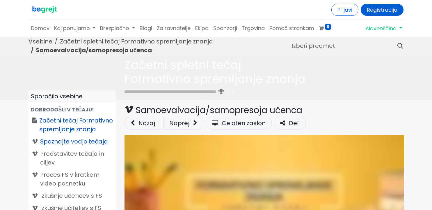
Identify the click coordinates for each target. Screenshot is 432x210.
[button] (72, 110)
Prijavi (344, 9)
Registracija (382, 9)
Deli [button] (290, 123)
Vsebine (40, 41)
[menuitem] (40, 28)
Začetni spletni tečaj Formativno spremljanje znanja (215, 72)
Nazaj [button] (143, 123)
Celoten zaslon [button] (239, 123)
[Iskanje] (398, 45)
